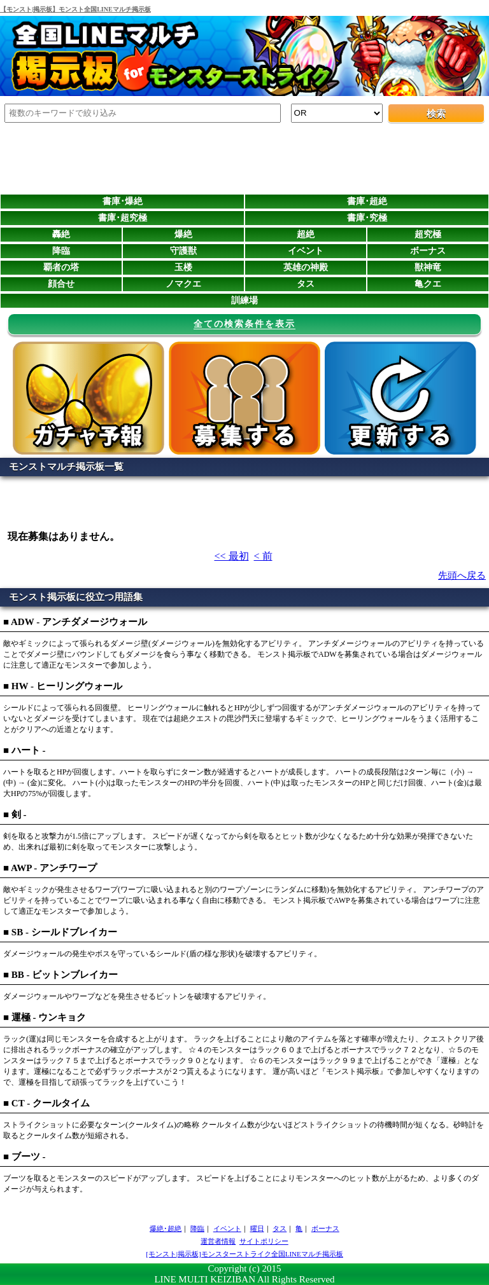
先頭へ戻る (462, 575)
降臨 (61, 251)
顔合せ (61, 284)
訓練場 (244, 300)
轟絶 (61, 234)
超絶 (306, 234)
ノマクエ (183, 284)
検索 (436, 114)
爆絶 (183, 234)
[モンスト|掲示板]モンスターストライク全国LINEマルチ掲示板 (244, 1254)
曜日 (257, 1228)
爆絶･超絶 (165, 1228)
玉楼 (183, 267)
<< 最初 (231, 556)
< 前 (263, 556)
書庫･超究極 (122, 218)
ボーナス (428, 251)
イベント (305, 251)
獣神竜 (428, 267)
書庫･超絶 (367, 201)
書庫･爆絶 (123, 201)
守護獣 (183, 251)
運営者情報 (218, 1241)
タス (306, 284)
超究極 (428, 234)
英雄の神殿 (305, 267)
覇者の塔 (61, 267)
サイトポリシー (263, 1241)
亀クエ (428, 284)
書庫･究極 (367, 218)
